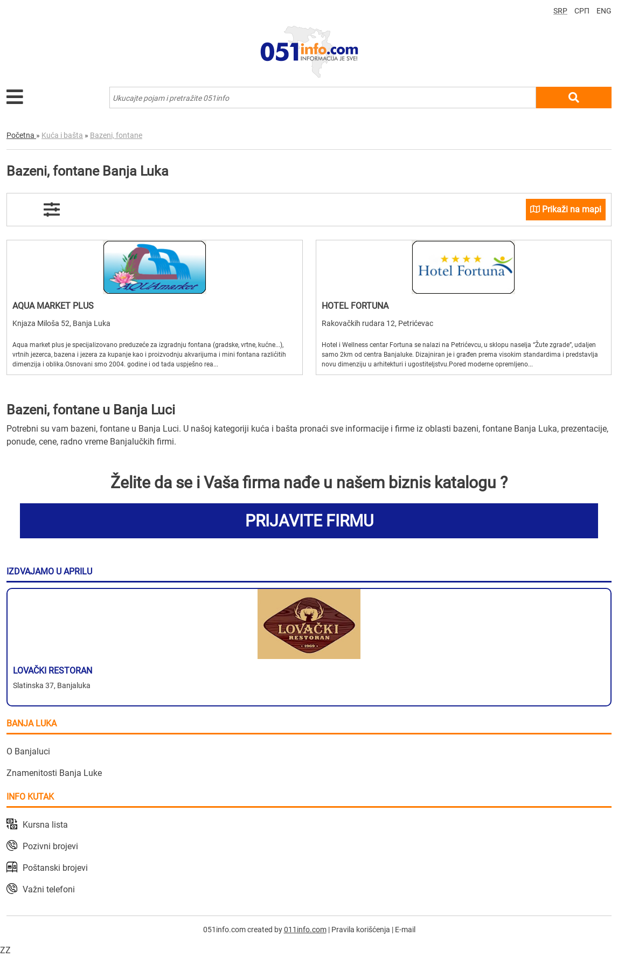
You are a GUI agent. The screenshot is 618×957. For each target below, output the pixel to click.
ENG (604, 10)
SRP (560, 10)
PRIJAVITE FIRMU (309, 520)
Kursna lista (45, 825)
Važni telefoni (49, 889)
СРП (581, 10)
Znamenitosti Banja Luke (54, 773)
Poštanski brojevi (55, 868)
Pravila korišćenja (360, 929)
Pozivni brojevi (50, 846)
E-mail (405, 929)
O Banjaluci (28, 751)
